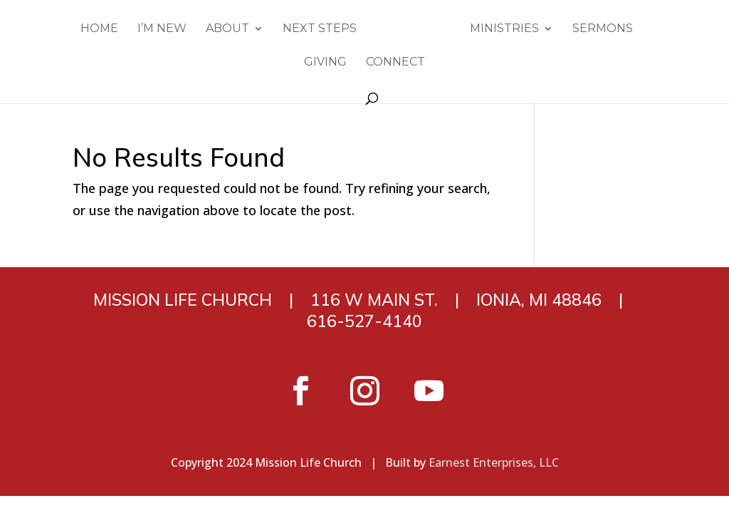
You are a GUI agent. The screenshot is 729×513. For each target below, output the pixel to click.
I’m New (162, 29)
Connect (395, 62)
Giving (325, 62)
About (227, 29)
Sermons (602, 29)
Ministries (504, 29)
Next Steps (320, 29)
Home (99, 29)
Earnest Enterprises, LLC (494, 462)
